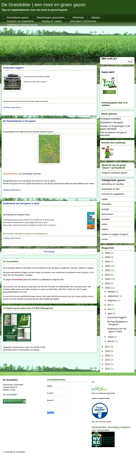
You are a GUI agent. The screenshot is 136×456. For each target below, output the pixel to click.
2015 (108, 355)
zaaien (104, 229)
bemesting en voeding (112, 184)
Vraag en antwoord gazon (114, 172)
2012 (108, 368)
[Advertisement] (68, 40)
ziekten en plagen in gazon (114, 234)
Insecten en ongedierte (20, 21)
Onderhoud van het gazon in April (21, 203)
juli (109, 304)
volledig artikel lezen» (12, 107)
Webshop (78, 17)
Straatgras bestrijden (110, 118)
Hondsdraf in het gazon (111, 122)
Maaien (96, 17)
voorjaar (105, 219)
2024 (108, 261)
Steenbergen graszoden (50, 17)
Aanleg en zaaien (52, 21)
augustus (112, 300)
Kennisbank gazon (18, 17)
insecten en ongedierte (112, 194)
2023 (108, 266)
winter (104, 224)
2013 (108, 364)
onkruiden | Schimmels (83, 21)
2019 (108, 283)
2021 (108, 274)
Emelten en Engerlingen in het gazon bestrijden (115, 127)
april (110, 313)
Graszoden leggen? (13, 68)
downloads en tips (110, 189)
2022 (108, 270)
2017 (108, 346)
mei (110, 309)
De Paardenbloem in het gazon (19, 121)
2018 (108, 288)
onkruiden (106, 204)
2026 (108, 253)
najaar (104, 199)
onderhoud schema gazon (22, 24)
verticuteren (107, 214)
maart (111, 337)
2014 (108, 360)
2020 (108, 279)
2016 (108, 351)
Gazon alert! (108, 72)
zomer (104, 239)
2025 (108, 257)
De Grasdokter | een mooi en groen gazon (44, 4)
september (113, 296)
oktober (112, 291)
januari (111, 341)
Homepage (49, 251)
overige (105, 209)
